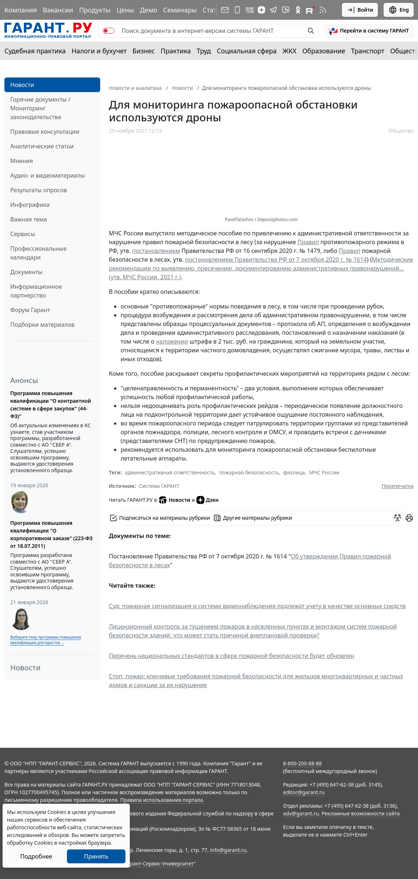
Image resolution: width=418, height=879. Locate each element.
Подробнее (36, 856)
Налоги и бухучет (99, 50)
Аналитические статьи (42, 146)
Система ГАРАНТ (159, 485)
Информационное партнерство (36, 291)
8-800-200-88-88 (302, 763)
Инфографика (30, 205)
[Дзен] (261, 10)
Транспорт (367, 50)
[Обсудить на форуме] (397, 518)
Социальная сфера (247, 50)
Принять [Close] (96, 856)
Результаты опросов (38, 190)
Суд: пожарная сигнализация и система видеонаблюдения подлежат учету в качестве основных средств (257, 606)
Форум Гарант (30, 310)
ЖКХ (290, 50)
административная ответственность (170, 472)
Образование (323, 50)
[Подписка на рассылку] (225, 9)
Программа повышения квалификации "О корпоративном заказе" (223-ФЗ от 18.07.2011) (51, 534)
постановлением (156, 251)
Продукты (94, 9)
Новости (22, 85)
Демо (148, 9)
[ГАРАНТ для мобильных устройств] (237, 9)
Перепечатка (397, 485)
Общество (401, 130)
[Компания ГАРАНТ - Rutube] (310, 9)
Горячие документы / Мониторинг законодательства (40, 108)
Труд (204, 50)
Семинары (180, 9)
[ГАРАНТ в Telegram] (273, 9)
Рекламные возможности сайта (360, 813)
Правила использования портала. (162, 799)
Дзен (207, 500)
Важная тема (28, 219)
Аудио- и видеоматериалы (47, 175)
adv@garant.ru (301, 813)
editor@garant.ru (304, 792)
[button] (369, 31)
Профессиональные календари (38, 253)
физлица (294, 472)
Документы (26, 272)
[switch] (108, 31)
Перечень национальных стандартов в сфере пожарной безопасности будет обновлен (231, 656)
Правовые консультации (44, 132)
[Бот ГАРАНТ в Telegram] (285, 9)
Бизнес (143, 50)
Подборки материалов (42, 325)
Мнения (21, 161)
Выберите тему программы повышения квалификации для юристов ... (45, 639)
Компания (20, 9)
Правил (308, 242)
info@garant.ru (228, 849)
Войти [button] (360, 9)
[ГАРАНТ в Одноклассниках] (298, 9)
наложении (172, 341)
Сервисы (22, 234)
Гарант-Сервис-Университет (159, 863)
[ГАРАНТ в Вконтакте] (249, 9)
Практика (176, 50)
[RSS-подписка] (323, 9)
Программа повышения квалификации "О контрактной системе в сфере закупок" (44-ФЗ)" (50, 405)
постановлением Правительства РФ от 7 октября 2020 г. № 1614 (276, 259)
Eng (398, 9)
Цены (125, 9)
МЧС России (324, 472)
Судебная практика (35, 50)
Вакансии (58, 9)
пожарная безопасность (249, 472)
